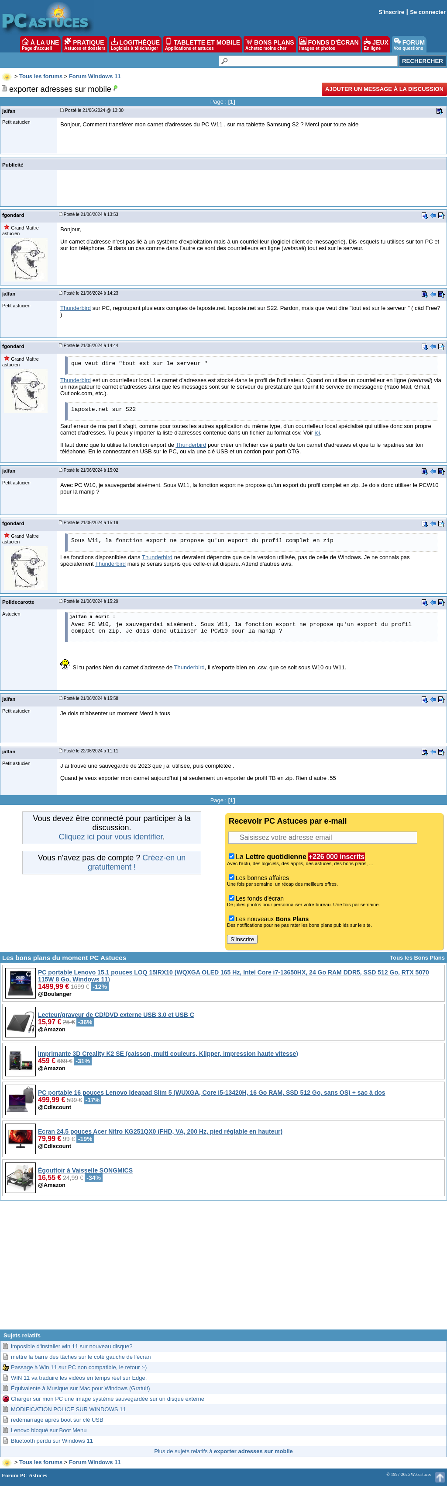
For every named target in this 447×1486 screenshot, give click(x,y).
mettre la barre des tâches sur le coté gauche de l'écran (81, 1357)
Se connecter (428, 12)
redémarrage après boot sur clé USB (57, 1419)
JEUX (376, 44)
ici (317, 432)
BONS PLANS (269, 44)
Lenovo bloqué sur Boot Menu (48, 1430)
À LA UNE (40, 44)
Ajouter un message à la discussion (384, 89)
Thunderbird (75, 308)
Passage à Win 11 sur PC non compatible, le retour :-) (79, 1367)
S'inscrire (391, 12)
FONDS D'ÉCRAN (329, 44)
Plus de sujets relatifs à (223, 1451)
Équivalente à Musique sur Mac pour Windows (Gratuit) (80, 1388)
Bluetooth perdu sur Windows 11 (52, 1440)
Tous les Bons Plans (417, 957)
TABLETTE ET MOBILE (202, 44)
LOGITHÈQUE (135, 44)
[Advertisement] (223, 1268)
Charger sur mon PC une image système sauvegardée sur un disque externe (107, 1399)
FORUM (409, 44)
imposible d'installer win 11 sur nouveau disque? (72, 1346)
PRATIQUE (85, 44)
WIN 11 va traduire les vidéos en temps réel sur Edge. (79, 1378)
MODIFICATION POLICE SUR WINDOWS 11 (68, 1409)
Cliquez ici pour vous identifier (110, 836)
